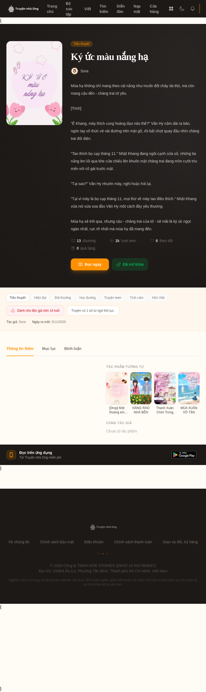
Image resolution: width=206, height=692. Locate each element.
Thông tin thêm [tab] (20, 348)
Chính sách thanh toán (133, 542)
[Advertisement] (103, 648)
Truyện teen (112, 298)
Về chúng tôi (18, 542)
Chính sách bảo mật (57, 542)
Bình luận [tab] (72, 348)
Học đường (87, 298)
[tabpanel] (103, 395)
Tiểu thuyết (81, 44)
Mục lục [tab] (49, 348)
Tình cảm (136, 298)
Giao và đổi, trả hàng (180, 542)
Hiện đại (40, 298)
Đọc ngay (89, 264)
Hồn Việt (158, 298)
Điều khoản (94, 542)
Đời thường (63, 298)
